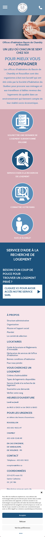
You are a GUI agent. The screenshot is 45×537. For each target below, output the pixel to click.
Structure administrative (18, 320)
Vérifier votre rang (15, 393)
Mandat (10, 332)
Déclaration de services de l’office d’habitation (22, 354)
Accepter (22, 515)
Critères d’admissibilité (17, 375)
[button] (41, 492)
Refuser (23, 522)
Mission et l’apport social (18, 328)
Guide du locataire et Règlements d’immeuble (22, 348)
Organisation (13, 324)
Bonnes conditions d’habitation (21, 359)
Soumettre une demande (18, 389)
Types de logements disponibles (21, 379)
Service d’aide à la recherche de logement (21, 384)
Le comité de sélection (17, 336)
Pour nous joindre (14, 363)
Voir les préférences (22, 528)
